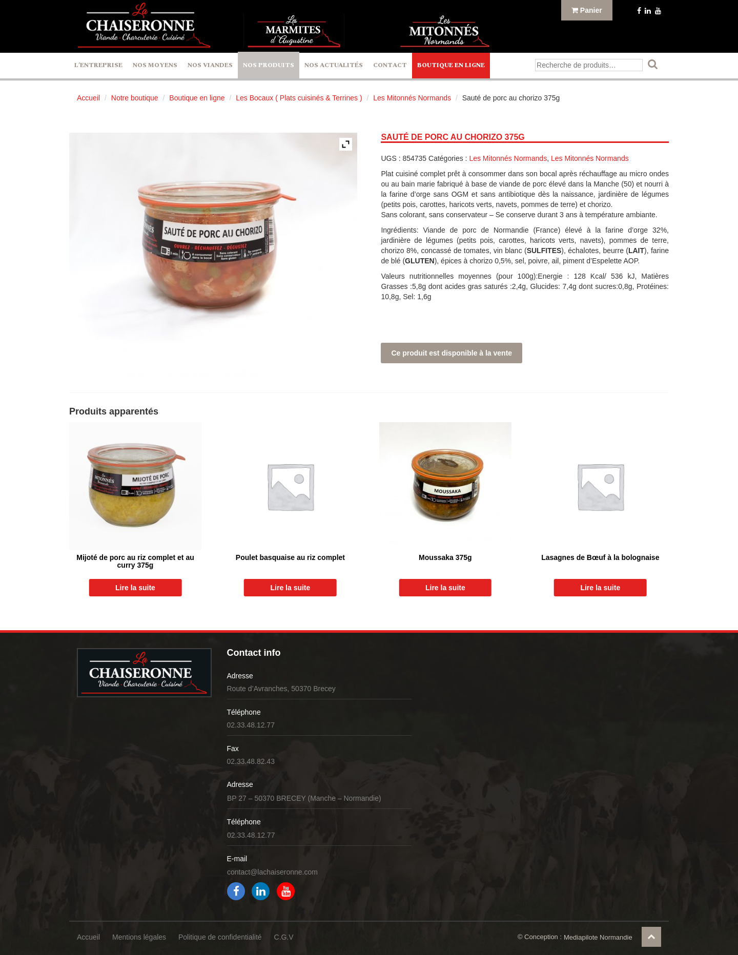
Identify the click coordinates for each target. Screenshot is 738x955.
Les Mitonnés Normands (412, 98)
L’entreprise (98, 65)
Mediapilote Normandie (598, 937)
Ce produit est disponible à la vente (451, 353)
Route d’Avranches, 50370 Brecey (281, 688)
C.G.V (284, 937)
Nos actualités (333, 65)
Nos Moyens (155, 65)
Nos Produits (268, 65)
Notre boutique (134, 98)
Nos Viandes (210, 65)
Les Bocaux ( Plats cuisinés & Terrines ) (299, 98)
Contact (390, 65)
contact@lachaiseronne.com (272, 872)
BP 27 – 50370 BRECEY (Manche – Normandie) (304, 798)
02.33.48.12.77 (251, 725)
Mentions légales (139, 937)
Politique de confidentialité (220, 937)
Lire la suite (135, 588)
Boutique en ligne (451, 65)
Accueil (88, 98)
